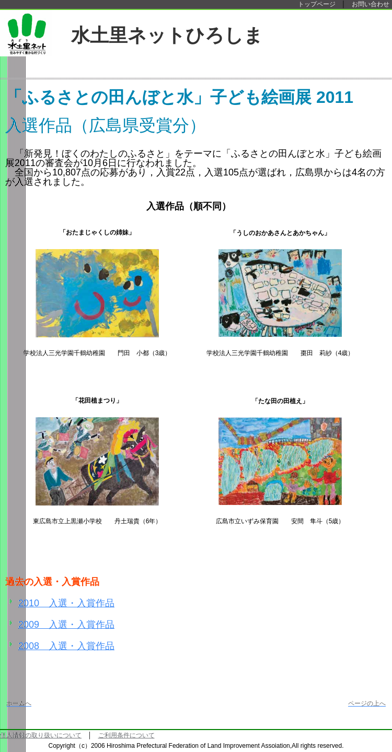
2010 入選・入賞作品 (66, 603)
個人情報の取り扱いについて (41, 735)
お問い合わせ (370, 4)
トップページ (317, 4)
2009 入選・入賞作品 (66, 624)
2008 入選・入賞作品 (66, 646)
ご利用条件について (126, 735)
